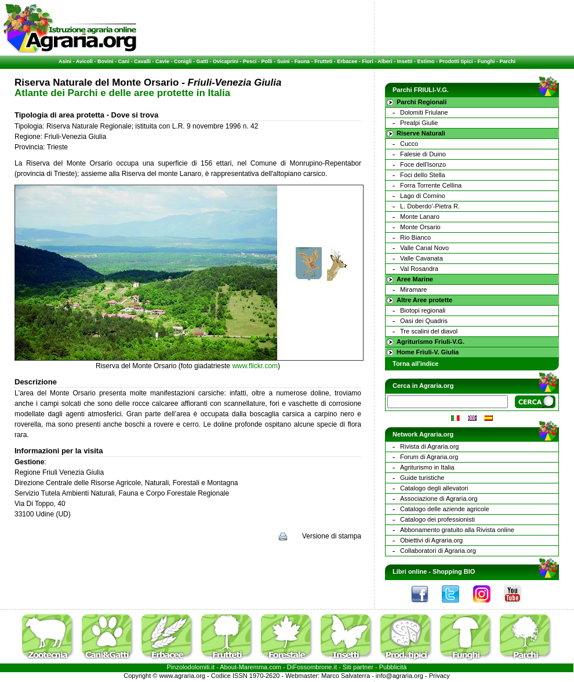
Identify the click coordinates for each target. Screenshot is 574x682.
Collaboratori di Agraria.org (438, 550)
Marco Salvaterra (345, 675)
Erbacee (347, 61)
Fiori (367, 61)
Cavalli (142, 61)
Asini (65, 61)
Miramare (413, 289)
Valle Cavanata (421, 258)
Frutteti (323, 61)
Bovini (105, 61)
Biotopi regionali (422, 310)
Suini (283, 61)
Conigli (183, 61)
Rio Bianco (415, 237)
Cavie (162, 61)
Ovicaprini (225, 61)
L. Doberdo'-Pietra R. (430, 206)
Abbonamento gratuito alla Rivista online (457, 529)
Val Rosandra (419, 268)
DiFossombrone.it (312, 666)
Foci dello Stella (422, 174)
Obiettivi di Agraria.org (431, 540)
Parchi (507, 61)
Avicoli (84, 61)
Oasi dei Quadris (424, 320)
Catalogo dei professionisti (437, 519)
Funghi (486, 61)
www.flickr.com (255, 366)
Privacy (439, 675)
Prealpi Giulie (419, 122)
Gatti (203, 61)
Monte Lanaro (419, 216)
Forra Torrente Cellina (431, 185)
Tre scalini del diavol (428, 331)
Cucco (409, 143)
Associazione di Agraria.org (438, 498)
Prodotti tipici (456, 61)
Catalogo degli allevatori (434, 488)
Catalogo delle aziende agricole (444, 508)
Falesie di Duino (423, 154)
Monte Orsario (420, 226)
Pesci (250, 61)
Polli (267, 61)
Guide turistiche (422, 477)
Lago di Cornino (422, 195)
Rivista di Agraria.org (429, 446)
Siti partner (358, 666)
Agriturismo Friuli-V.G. (430, 341)
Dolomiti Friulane (424, 112)
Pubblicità (393, 666)
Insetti (405, 61)
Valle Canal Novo (424, 247)
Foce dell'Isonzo (423, 164)
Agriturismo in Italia (427, 467)
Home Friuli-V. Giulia (428, 352)
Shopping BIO (454, 571)
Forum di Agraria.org (429, 456)
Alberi (385, 61)
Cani (123, 61)
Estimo (425, 61)
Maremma (253, 666)
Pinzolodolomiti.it (191, 666)
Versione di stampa (331, 536)
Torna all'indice (415, 363)
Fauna (302, 61)
